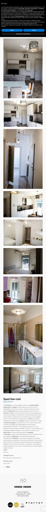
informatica (7, 434)
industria (8, 423)
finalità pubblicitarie (19, 16)
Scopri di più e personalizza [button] (23, 33)
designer (36, 405)
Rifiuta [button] (12, 30)
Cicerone (5, 413)
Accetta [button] (34, 30)
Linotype (29, 432)
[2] (32, 432)
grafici (32, 405)
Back (8, 467)
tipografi (14, 407)
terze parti (24, 11)
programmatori (7, 407)
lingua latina (12, 411)
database (15, 438)
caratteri (21, 421)
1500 (30, 419)
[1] (8, 409)
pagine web (15, 436)
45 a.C (12, 413)
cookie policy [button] (30, 10)
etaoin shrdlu (6, 432)
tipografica (13, 423)
